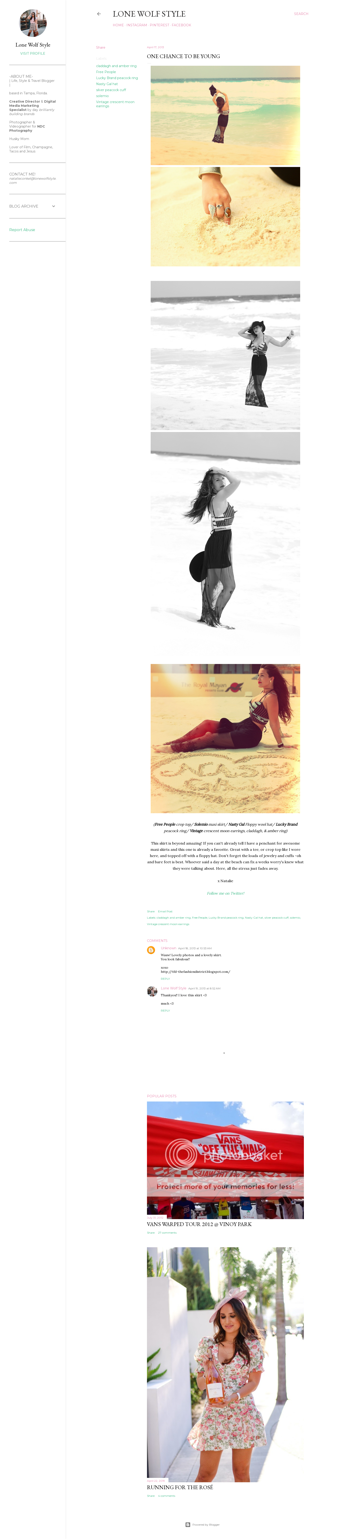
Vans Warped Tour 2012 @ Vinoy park (199, 1224)
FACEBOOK (181, 25)
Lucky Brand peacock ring (117, 78)
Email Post (165, 911)
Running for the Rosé (180, 1487)
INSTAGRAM (136, 25)
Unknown (168, 948)
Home (118, 25)
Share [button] (100, 47)
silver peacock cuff (111, 90)
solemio (102, 96)
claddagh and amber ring (116, 66)
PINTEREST (159, 25)
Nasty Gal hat (107, 84)
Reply (165, 978)
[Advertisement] (23, 320)
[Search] (301, 13)
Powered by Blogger (202, 1524)
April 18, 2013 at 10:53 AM (195, 948)
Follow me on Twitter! (225, 893)
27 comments (167, 1232)
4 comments (166, 1495)
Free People (106, 72)
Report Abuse (22, 230)
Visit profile (32, 53)
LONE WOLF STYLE (149, 13)
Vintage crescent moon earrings (168, 924)
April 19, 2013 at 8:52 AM (204, 988)
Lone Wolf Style (173, 988)
